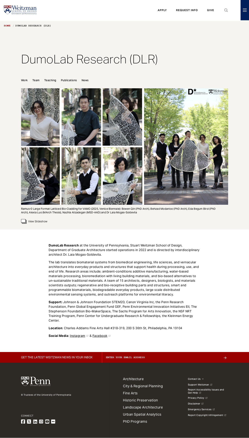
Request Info (187, 10)
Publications (69, 80)
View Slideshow (34, 221)
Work (24, 80)
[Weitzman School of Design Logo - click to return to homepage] (20, 10)
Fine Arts (130, 393)
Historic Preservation (140, 400)
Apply (162, 10)
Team (36, 80)
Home (7, 25)
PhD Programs (135, 421)
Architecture (133, 379)
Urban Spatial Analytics (142, 414)
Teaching (50, 80)
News (85, 80)
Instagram (77, 336)
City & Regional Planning (143, 386)
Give (210, 10)
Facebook (100, 336)
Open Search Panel (226, 10)
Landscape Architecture (143, 407)
